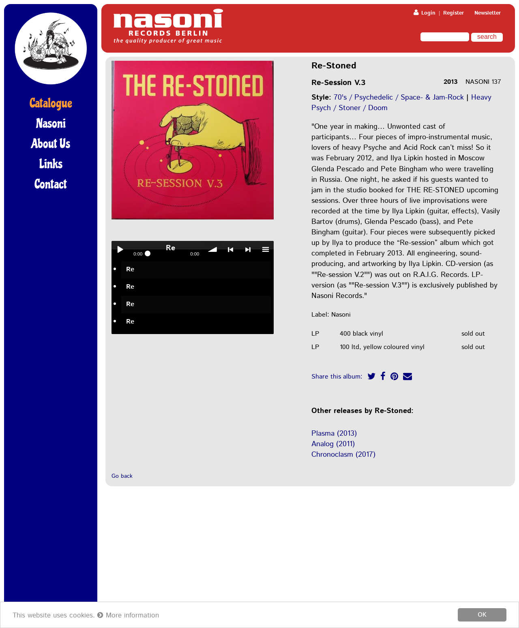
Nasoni (51, 123)
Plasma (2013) (334, 433)
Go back (122, 476)
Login (424, 13)
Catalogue (51, 103)
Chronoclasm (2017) (343, 454)
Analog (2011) (333, 444)
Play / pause (120, 249)
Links (50, 164)
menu (265, 249)
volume (212, 249)
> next (247, 249)
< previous (230, 249)
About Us (50, 143)
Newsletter (487, 13)
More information (128, 615)
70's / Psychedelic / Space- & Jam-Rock (399, 97)
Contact (50, 184)
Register (453, 13)
